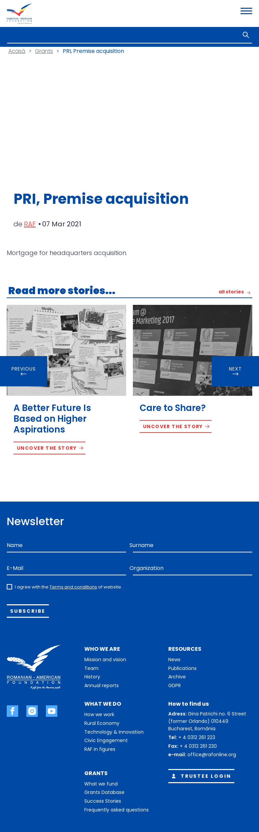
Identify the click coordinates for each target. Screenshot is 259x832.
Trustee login (200, 776)
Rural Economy (101, 723)
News (174, 659)
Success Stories (102, 801)
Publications (182, 668)
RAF (30, 224)
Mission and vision (105, 659)
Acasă (16, 51)
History (92, 676)
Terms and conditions (73, 587)
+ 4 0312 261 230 (198, 746)
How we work (99, 714)
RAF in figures (99, 749)
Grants (44, 51)
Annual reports (101, 685)
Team (91, 668)
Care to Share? (173, 408)
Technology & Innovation (114, 732)
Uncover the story (47, 448)
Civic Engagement (106, 740)
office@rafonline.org (212, 754)
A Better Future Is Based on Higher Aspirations (52, 419)
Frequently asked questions (116, 809)
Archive (177, 676)
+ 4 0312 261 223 (196, 737)
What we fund (101, 783)
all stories (231, 292)
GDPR (174, 685)
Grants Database (104, 792)
